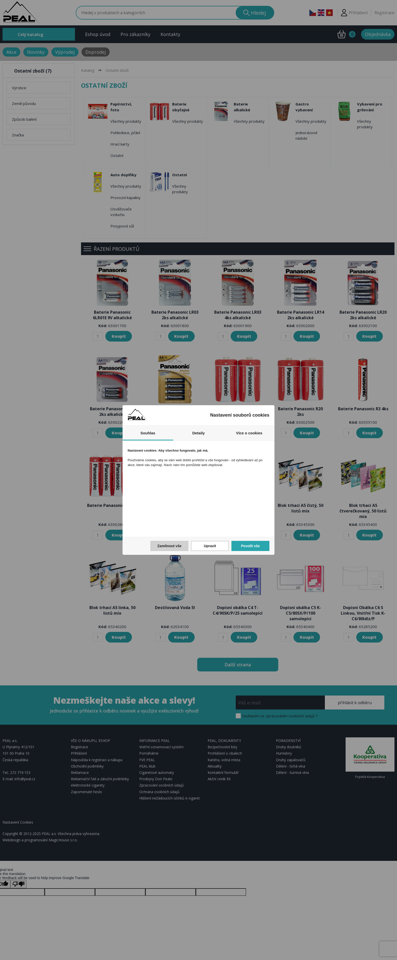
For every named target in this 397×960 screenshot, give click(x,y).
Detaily (198, 433)
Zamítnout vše (169, 546)
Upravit (210, 546)
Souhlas (148, 433)
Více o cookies (249, 433)
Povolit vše (250, 546)
